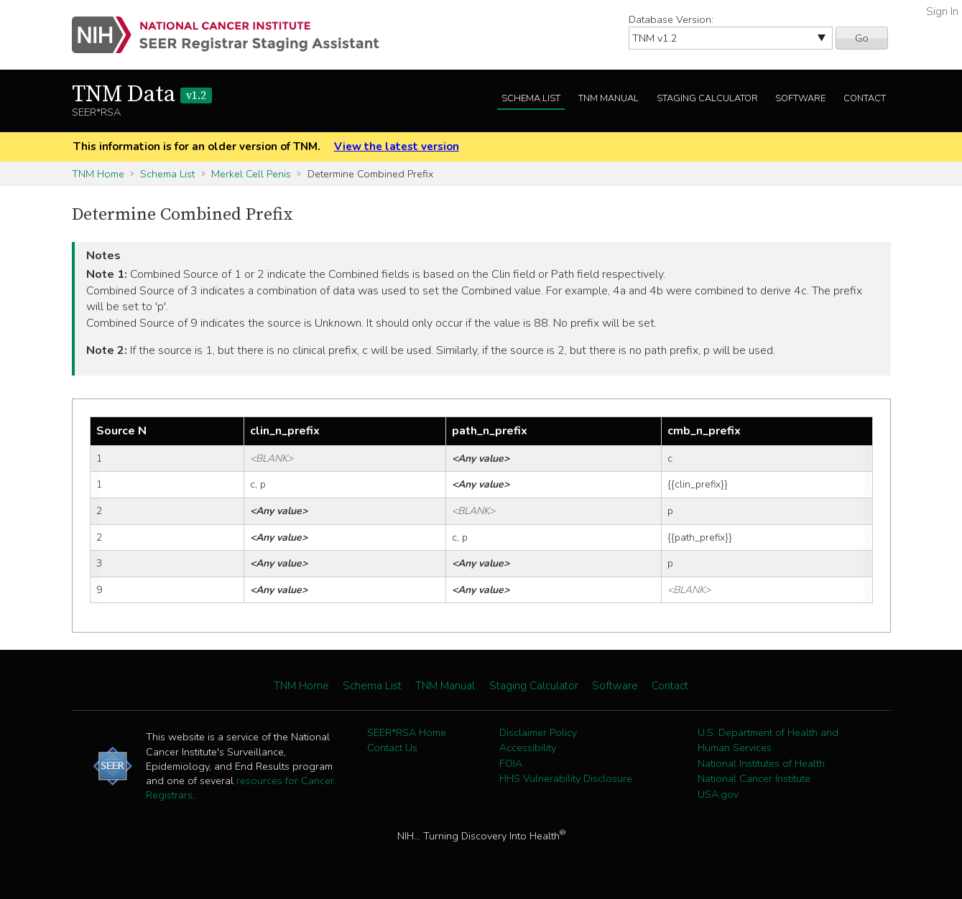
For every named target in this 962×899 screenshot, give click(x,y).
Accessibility (527, 747)
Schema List (530, 98)
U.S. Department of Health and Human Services (768, 740)
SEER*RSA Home (406, 732)
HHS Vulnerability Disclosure (565, 778)
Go (862, 38)
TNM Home (98, 174)
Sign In (942, 11)
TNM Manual (608, 98)
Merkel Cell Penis (251, 174)
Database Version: (671, 19)
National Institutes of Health (761, 763)
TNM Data (142, 94)
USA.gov (718, 794)
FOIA (510, 763)
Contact (864, 98)
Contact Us (392, 747)
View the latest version (396, 146)
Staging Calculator (707, 98)
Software (800, 98)
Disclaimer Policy (538, 732)
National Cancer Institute (754, 778)
